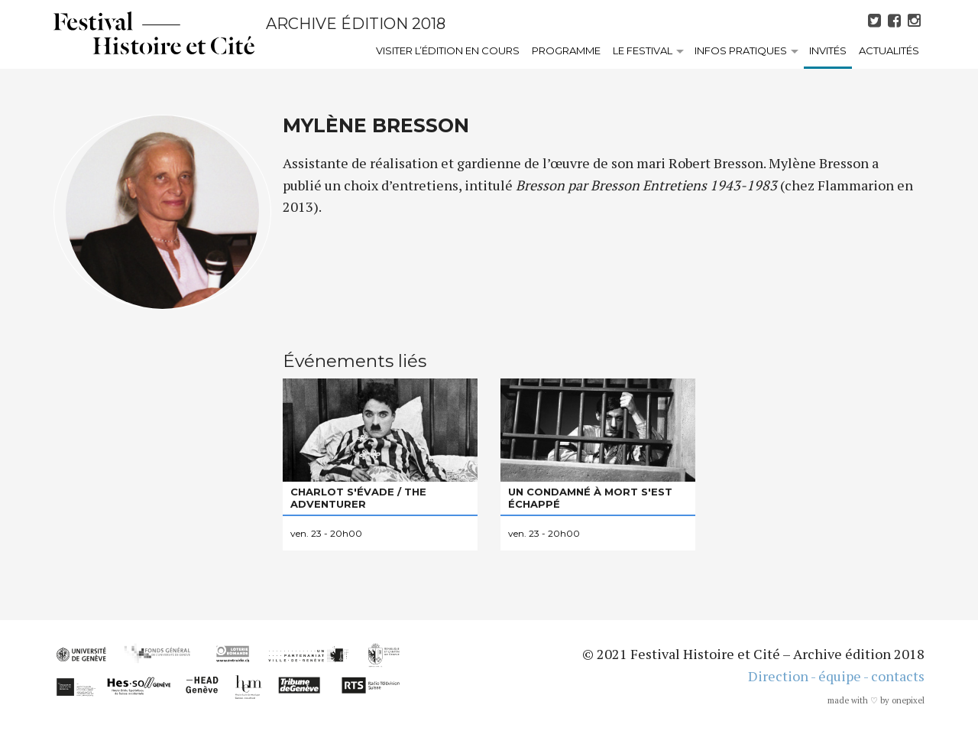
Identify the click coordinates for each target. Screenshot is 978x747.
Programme (566, 50)
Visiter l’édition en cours (448, 50)
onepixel (908, 700)
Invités (828, 50)
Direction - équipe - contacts (836, 676)
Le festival (642, 50)
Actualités (889, 50)
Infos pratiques (741, 50)
